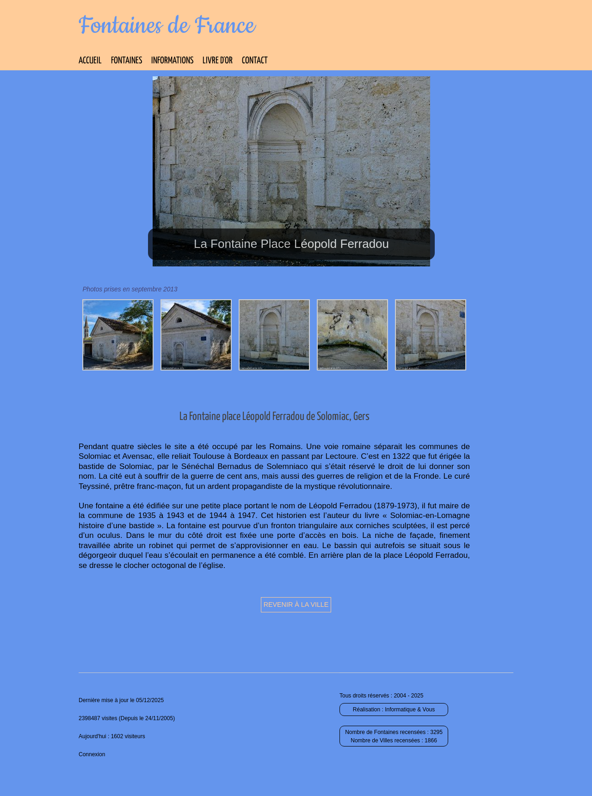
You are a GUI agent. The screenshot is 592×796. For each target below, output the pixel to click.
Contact (255, 60)
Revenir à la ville (296, 604)
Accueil (90, 60)
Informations (172, 60)
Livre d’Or (218, 60)
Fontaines (126, 60)
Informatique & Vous (410, 709)
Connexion (92, 754)
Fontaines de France (167, 26)
